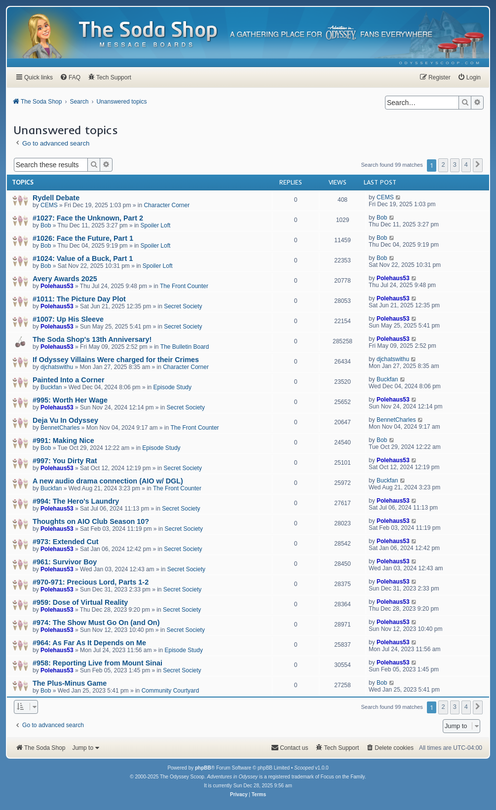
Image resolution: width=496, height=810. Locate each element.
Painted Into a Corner (69, 380)
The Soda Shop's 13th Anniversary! (92, 339)
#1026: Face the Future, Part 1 (83, 238)
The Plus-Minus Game (70, 683)
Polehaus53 (57, 286)
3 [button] (455, 164)
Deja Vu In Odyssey (65, 420)
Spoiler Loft (156, 225)
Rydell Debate (56, 198)
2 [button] (443, 164)
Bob (45, 225)
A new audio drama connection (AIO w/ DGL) (108, 481)
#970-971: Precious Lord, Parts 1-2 (91, 582)
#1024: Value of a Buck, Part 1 (83, 258)
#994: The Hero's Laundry (76, 501)
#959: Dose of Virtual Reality (80, 602)
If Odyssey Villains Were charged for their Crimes (116, 360)
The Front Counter (184, 286)
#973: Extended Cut (66, 542)
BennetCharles (59, 427)
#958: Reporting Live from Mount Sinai (97, 663)
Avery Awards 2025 (65, 279)
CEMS (49, 205)
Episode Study (172, 387)
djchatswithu (56, 367)
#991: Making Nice (63, 440)
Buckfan (51, 387)
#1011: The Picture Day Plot (79, 299)
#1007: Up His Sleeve (68, 319)
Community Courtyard (170, 690)
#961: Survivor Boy (65, 562)
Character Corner (167, 205)
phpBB (203, 768)
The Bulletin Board (184, 346)
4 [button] (466, 164)
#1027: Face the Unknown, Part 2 (88, 218)
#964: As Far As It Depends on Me (89, 643)
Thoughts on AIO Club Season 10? (91, 521)
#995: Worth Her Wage (70, 400)
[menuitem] (440, 63)
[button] (478, 165)
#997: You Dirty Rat (65, 461)
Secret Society (183, 306)
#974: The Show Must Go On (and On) (96, 622)
